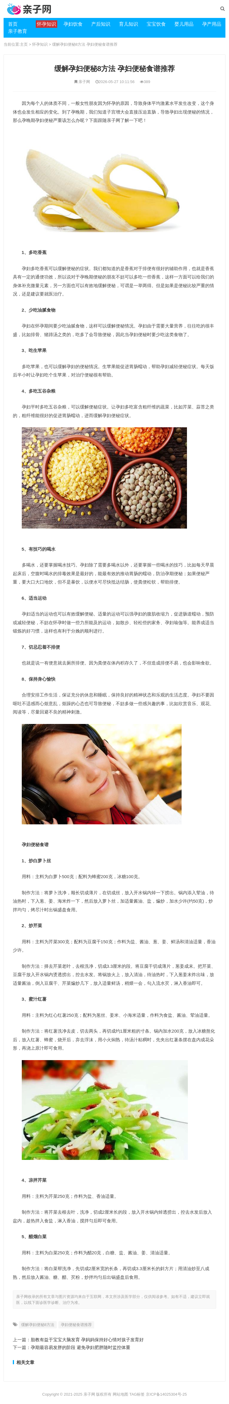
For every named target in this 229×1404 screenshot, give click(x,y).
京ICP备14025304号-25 (166, 1394)
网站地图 (120, 1394)
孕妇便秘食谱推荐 (76, 1324)
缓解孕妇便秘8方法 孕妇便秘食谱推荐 (84, 44)
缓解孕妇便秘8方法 (37, 1324)
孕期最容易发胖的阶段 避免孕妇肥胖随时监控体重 (80, 1347)
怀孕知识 (40, 44)
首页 (13, 24)
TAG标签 (137, 1394)
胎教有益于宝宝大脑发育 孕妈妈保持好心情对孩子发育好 (87, 1339)
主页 (24, 44)
